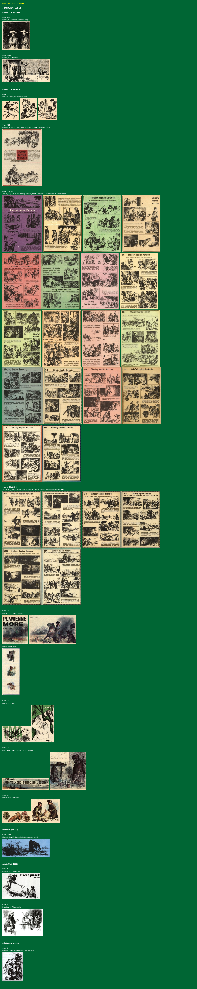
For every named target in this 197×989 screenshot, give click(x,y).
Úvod (4, 3)
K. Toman (20, 3)
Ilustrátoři (11, 3)
